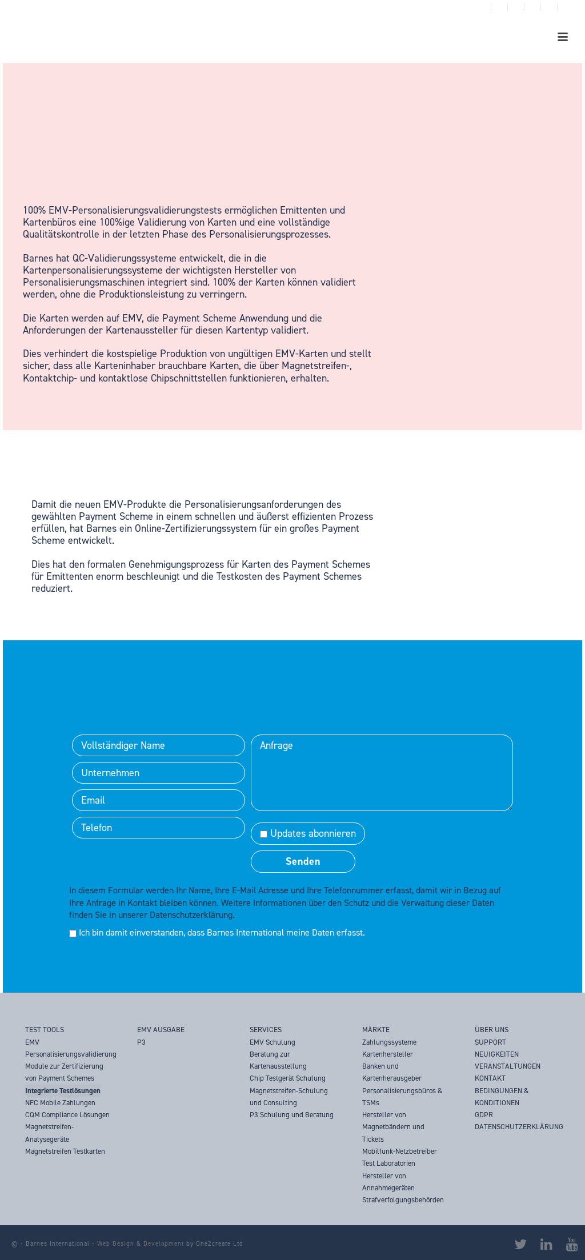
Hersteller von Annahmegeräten (388, 1182)
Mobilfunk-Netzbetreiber (399, 1151)
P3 (141, 1042)
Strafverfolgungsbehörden (403, 1200)
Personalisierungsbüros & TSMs (402, 1096)
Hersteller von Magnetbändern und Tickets (393, 1127)
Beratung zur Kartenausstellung (278, 1060)
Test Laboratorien (388, 1163)
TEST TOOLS (44, 1029)
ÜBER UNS (491, 1029)
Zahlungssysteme (389, 1042)
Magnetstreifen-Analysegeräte (49, 1132)
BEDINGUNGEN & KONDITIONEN (501, 1096)
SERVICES (266, 1029)
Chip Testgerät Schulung (288, 1078)
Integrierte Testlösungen (63, 1091)
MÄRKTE (376, 1029)
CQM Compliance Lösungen (67, 1114)
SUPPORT (490, 1042)
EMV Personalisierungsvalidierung (71, 1048)
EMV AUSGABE (161, 1029)
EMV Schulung (272, 1042)
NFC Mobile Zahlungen (60, 1102)
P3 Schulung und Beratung (292, 1114)
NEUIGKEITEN (497, 1054)
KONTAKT (490, 1078)
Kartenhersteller (387, 1054)
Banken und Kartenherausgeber (392, 1072)
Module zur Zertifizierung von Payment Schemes (64, 1072)
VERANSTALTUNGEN (507, 1066)
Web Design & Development (140, 1243)
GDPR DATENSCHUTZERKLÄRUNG (519, 1120)
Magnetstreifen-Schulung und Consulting (289, 1096)
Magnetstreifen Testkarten (65, 1151)
